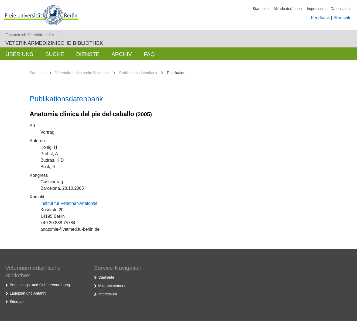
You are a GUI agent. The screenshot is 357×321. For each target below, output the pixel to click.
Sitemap (16, 301)
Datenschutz (341, 8)
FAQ (149, 54)
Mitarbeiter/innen (288, 8)
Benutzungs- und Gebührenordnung (40, 285)
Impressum (316, 8)
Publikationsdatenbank (138, 73)
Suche (54, 54)
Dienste (87, 54)
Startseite (261, 8)
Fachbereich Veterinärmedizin (32, 35)
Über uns (19, 54)
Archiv (121, 54)
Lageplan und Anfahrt (28, 293)
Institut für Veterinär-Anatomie (69, 203)
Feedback (320, 17)
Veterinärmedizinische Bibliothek (54, 43)
